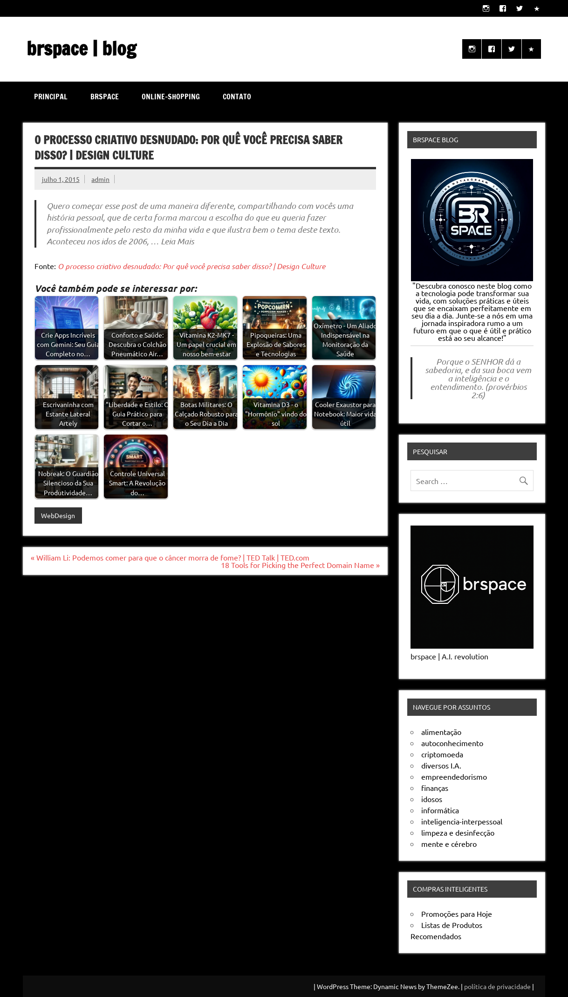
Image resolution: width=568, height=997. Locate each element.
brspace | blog (81, 48)
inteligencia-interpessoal (461, 821)
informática (440, 810)
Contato (237, 96)
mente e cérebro (449, 843)
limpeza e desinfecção (457, 832)
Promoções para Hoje (456, 913)
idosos (431, 798)
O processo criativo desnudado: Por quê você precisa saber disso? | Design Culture (191, 266)
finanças (434, 787)
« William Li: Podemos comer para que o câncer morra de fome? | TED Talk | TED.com (170, 557)
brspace (104, 96)
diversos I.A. (441, 765)
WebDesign (58, 515)
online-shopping (171, 96)
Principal (51, 96)
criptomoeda (442, 754)
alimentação (441, 731)
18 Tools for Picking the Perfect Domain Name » (300, 564)
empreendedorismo (454, 776)
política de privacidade (497, 986)
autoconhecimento (452, 743)
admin (100, 179)
